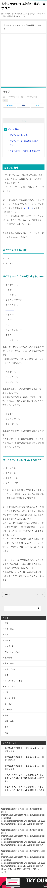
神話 (5, 100)
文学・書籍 (9, 663)
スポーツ (8, 710)
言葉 (6, 623)
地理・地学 (9, 721)
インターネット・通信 (13, 681)
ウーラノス (28, 208)
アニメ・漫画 (10, 698)
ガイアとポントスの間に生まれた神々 (25, 151)
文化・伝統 (9, 629)
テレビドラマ (10, 687)
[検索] (22, 608)
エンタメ (8, 704)
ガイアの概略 (13, 129)
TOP (20, 869)
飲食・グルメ (10, 669)
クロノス (10, 310)
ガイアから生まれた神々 (20, 135)
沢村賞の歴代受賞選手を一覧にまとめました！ (23, 748)
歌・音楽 (8, 658)
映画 (6, 692)
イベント (8, 640)
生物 (6, 715)
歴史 (6, 727)
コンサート (9, 646)
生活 (6, 635)
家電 (6, 675)
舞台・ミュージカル (13, 652)
